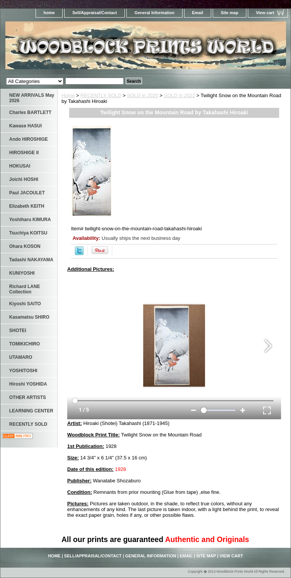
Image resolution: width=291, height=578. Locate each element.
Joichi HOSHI (23, 179)
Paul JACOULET (27, 192)
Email (197, 12)
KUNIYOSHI (22, 273)
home (49, 12)
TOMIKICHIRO (24, 344)
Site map (229, 12)
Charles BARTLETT (30, 112)
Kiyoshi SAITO (25, 303)
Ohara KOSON (24, 246)
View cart (265, 12)
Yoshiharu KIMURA (30, 219)
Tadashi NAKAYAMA (31, 259)
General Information (154, 12)
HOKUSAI (19, 166)
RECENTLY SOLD (101, 95)
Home (68, 95)
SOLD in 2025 (142, 95)
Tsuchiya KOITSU (28, 233)
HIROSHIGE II (24, 152)
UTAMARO (20, 357)
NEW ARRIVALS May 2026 (31, 98)
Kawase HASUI (25, 126)
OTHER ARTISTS (27, 397)
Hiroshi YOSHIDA (28, 384)
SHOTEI (17, 330)
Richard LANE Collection (24, 289)
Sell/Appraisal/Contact (94, 12)
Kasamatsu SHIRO (29, 317)
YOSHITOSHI (23, 370)
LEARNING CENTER (31, 411)
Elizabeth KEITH (26, 206)
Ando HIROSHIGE (28, 139)
